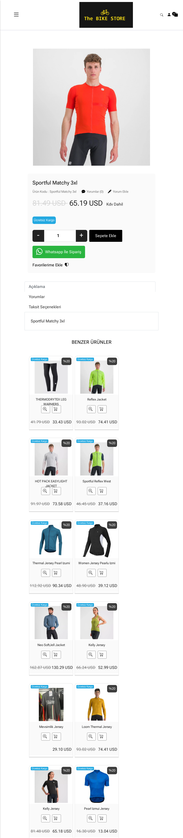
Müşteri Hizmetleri (147, 792)
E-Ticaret (87, 833)
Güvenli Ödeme (146, 779)
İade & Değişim (125, 784)
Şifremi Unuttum (81, 786)
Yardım (102, 783)
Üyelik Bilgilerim (82, 773)
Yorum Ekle (120, 191)
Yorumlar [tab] (37, 297)
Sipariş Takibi (102, 773)
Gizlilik (145, 768)
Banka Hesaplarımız (60, 781)
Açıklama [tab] (37, 287)
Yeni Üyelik (83, 762)
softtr (58, 833)
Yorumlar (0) (95, 191)
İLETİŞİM (57, 770)
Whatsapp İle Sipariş (58, 252)
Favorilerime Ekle (50, 265)
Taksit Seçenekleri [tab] (45, 307)
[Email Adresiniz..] (85, 727)
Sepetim (103, 762)
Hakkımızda (59, 762)
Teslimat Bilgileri (125, 771)
